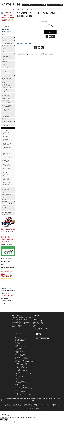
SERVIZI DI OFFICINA (5, 198)
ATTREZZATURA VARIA (6, 79)
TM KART (4, 40)
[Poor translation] (5, 419)
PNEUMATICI (6, 116)
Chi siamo (51, 5)
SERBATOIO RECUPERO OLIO (7, 179)
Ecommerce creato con (32, 408)
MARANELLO (6, 64)
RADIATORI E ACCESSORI (5, 188)
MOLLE (4, 113)
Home (25, 5)
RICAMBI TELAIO (7, 121)
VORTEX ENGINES (7, 43)
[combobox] (50, 21)
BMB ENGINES (6, 45)
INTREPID (5, 62)
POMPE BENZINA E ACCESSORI (8, 153)
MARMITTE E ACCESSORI (6, 169)
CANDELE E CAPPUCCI (5, 90)
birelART (4, 51)
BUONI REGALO (6, 195)
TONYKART (5, 67)
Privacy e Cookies (38, 322)
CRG (3, 53)
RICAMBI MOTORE (22, 9)
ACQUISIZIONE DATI (8, 75)
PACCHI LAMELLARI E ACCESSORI (6, 174)
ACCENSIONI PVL (7, 157)
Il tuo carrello (40, 5)
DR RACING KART (7, 56)
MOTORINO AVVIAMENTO (6, 165)
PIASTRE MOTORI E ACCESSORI (8, 144)
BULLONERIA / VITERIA (6, 206)
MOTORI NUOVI (6, 210)
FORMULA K (5, 59)
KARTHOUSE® (11, 4)
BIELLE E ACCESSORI (5, 139)
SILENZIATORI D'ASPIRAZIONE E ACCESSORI (7, 149)
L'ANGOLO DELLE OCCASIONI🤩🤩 (7, 202)
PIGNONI (4, 119)
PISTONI (30, 9)
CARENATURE (6, 98)
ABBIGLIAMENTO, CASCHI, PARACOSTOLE (7, 71)
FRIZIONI (5, 136)
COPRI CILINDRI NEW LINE (6, 213)
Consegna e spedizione (39, 327)
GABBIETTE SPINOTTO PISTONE (5, 132)
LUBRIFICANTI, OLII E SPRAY (7, 109)
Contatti (59, 5)
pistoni (53, 54)
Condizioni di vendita (38, 324)
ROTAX (4, 48)
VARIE (3, 192)
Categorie (35, 319)
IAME (3, 37)
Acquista (50, 31)
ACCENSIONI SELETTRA (6, 160)
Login (31, 5)
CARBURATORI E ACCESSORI (6, 94)
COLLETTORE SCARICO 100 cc (7, 183)
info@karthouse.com (53, 405)
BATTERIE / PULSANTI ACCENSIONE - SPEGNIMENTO (6, 85)
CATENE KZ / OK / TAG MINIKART (7, 101)
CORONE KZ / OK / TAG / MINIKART (7, 105)
